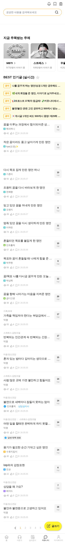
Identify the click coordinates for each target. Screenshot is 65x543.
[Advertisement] (33, 160)
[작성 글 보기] (61, 4)
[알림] (49, 4)
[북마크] (37, 77)
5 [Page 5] (40, 527)
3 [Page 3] (30, 527)
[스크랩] (55, 4)
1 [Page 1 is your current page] (20, 527)
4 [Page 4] (35, 527)
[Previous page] (15, 528)
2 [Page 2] (25, 527)
